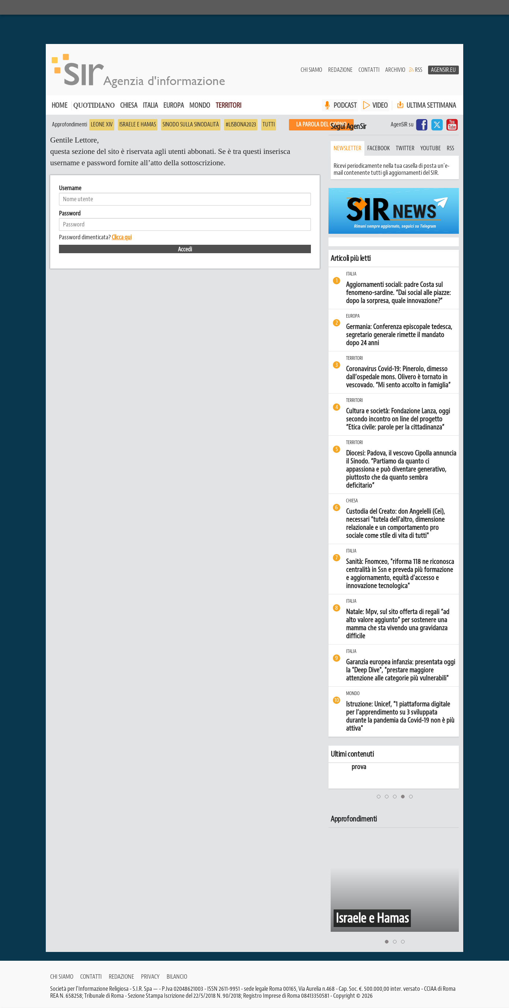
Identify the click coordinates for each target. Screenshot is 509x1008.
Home (59, 105)
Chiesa (128, 105)
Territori (228, 105)
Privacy (150, 976)
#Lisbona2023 (241, 124)
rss (450, 148)
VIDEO (380, 105)
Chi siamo (311, 70)
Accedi (185, 249)
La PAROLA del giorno (321, 124)
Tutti (269, 124)
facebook (378, 148)
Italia (150, 105)
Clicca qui (121, 237)
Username (70, 188)
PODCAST (345, 105)
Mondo (199, 105)
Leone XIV (102, 124)
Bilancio (177, 976)
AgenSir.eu (443, 70)
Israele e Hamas (137, 124)
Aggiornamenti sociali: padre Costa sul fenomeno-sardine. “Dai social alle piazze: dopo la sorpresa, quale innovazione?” (398, 293)
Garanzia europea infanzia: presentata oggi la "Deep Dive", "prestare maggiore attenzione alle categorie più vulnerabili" (400, 670)
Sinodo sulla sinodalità (191, 124)
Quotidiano (94, 106)
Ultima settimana (425, 105)
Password (70, 213)
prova (386, 767)
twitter (405, 148)
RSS (418, 70)
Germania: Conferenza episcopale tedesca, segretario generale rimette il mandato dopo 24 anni (399, 335)
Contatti (368, 70)
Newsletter (347, 148)
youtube (430, 148)
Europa (173, 105)
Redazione (340, 70)
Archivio (395, 70)
